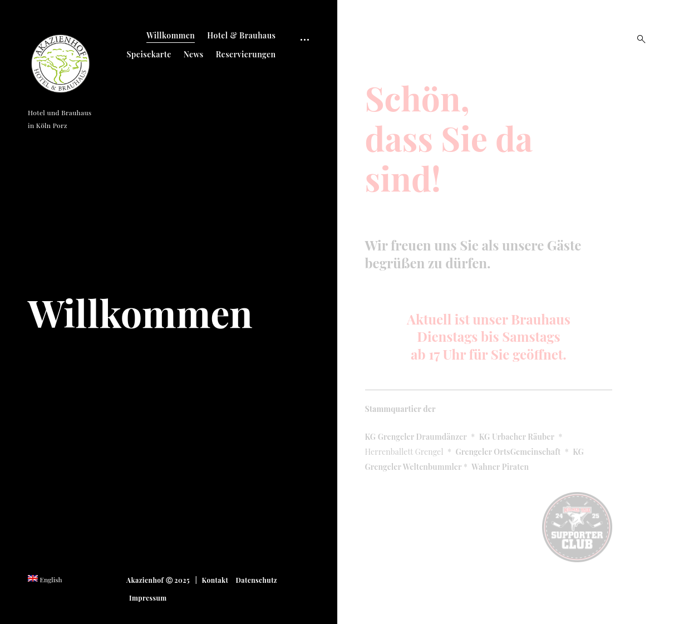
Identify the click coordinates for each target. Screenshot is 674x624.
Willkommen (170, 35)
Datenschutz (256, 580)
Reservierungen (246, 54)
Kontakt (215, 580)
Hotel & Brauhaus (241, 35)
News (194, 54)
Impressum (148, 597)
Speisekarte (149, 54)
